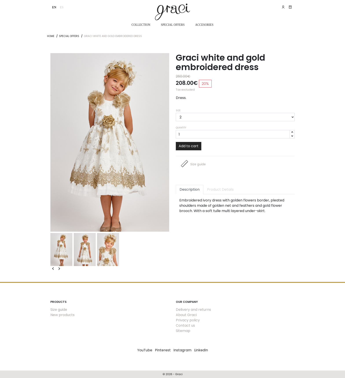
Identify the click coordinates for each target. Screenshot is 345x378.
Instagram (182, 350)
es (62, 7)
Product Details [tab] (220, 189)
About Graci (186, 314)
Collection (141, 24)
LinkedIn (201, 350)
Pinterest (163, 350)
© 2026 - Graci (173, 374)
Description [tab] (190, 189)
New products (62, 314)
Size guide (58, 309)
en (54, 7)
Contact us (185, 325)
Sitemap (183, 330)
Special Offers (173, 24)
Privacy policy (188, 320)
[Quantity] (235, 134)
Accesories (204, 24)
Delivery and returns (193, 309)
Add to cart (188, 146)
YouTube (144, 350)
